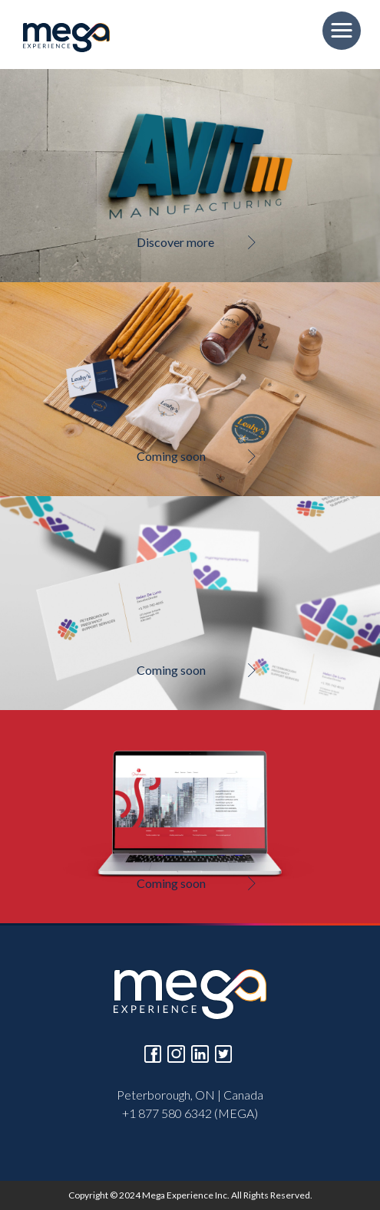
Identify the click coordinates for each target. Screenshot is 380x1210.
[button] (341, 31)
